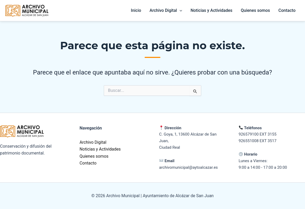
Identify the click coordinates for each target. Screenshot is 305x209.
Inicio (136, 10)
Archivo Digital (93, 142)
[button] (179, 10)
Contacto (287, 10)
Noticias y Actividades (211, 10)
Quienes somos (255, 10)
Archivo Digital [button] (166, 10)
